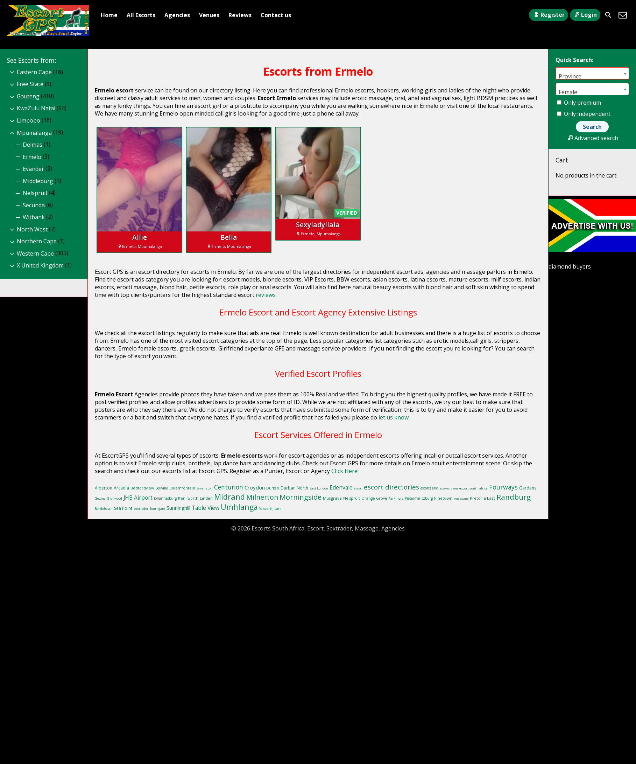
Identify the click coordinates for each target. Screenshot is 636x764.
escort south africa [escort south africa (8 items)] (473, 488)
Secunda (34, 205)
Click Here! (345, 471)
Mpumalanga (34, 133)
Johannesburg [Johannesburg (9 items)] (165, 498)
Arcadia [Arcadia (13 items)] (121, 488)
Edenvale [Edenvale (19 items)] (341, 487)
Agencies (177, 15)
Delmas (32, 144)
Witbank (34, 217)
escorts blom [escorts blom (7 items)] (449, 488)
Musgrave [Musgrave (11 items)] (332, 498)
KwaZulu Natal (36, 108)
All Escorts (141, 15)
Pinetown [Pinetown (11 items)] (443, 498)
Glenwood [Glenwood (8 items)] (114, 498)
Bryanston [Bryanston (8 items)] (205, 488)
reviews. (266, 295)
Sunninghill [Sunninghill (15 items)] (178, 508)
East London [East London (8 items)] (319, 488)
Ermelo (32, 157)
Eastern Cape (34, 72)
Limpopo (28, 120)
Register (548, 15)
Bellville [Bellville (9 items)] (161, 488)
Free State (30, 84)
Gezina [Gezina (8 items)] (100, 498)
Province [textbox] (570, 76)
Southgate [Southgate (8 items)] (157, 508)
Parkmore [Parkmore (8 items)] (396, 498)
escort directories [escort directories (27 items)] (391, 486)
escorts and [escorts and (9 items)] (429, 488)
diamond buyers (570, 266)
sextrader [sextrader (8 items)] (141, 508)
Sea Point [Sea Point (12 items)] (123, 508)
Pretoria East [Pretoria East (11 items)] (482, 498)
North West (32, 229)
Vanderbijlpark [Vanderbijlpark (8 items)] (270, 508)
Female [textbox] (568, 92)
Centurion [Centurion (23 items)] (228, 487)
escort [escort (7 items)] (358, 488)
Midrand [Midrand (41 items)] (229, 496)
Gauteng (28, 96)
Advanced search (592, 138)
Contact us (276, 15)
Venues (209, 15)
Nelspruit (35, 193)
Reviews (240, 15)
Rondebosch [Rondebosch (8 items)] (104, 508)
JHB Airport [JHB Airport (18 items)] (138, 497)
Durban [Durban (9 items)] (272, 488)
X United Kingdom (40, 265)
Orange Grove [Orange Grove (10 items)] (374, 498)
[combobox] (592, 73)
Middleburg (38, 181)
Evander (33, 169)
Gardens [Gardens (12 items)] (527, 488)
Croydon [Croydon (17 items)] (255, 487)
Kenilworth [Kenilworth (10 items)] (188, 498)
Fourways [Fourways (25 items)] (503, 487)
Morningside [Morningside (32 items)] (300, 497)
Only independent (583, 114)
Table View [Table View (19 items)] (205, 508)
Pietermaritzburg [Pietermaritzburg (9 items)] (419, 498)
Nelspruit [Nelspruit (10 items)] (351, 498)
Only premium (579, 102)
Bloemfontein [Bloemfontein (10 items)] (182, 488)
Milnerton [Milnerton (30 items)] (262, 497)
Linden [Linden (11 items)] (206, 498)
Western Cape (35, 253)
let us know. (394, 417)
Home (109, 15)
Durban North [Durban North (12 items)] (294, 488)
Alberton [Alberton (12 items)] (103, 488)
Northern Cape (37, 241)
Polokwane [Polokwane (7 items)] (461, 498)
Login (585, 15)
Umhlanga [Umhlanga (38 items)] (239, 507)
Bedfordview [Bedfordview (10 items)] (142, 488)
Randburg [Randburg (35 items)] (513, 497)
